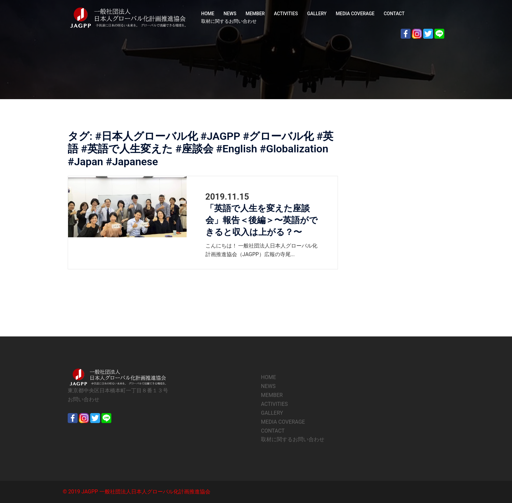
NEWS (230, 13)
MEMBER (255, 13)
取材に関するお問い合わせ (229, 21)
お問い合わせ (83, 399)
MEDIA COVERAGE (355, 13)
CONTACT (394, 13)
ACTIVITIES (286, 13)
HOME (207, 13)
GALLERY (317, 13)
